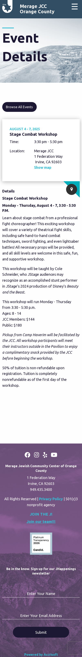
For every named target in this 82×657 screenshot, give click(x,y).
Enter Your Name (41, 593)
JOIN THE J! (41, 514)
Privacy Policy (51, 499)
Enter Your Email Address (41, 616)
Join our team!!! (41, 521)
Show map (42, 167)
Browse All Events (19, 107)
